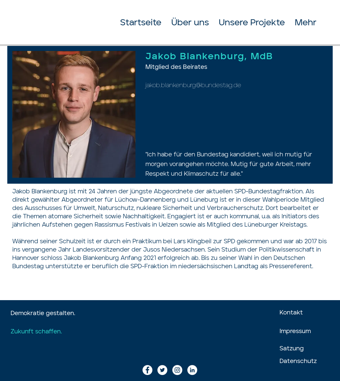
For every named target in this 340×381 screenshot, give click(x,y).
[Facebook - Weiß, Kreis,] (147, 370)
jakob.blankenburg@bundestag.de (193, 86)
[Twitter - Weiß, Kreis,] (162, 370)
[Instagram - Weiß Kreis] (177, 370)
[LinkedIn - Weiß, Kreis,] (192, 370)
